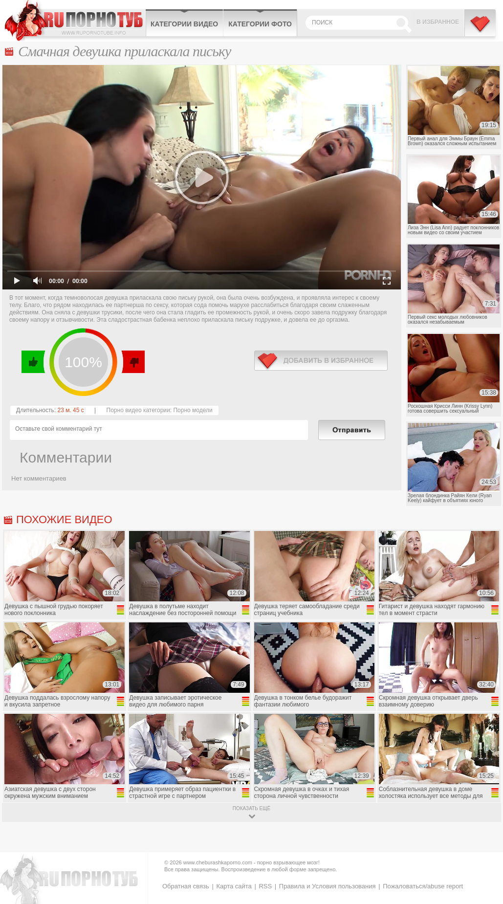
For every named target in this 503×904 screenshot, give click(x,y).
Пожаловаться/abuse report (423, 886)
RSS (265, 886)
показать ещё (251, 808)
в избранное (321, 361)
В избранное (437, 22)
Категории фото (260, 24)
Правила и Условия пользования (327, 886)
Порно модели (192, 410)
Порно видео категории (138, 410)
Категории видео (184, 24)
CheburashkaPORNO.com (75, 20)
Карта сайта (233, 886)
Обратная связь (185, 886)
